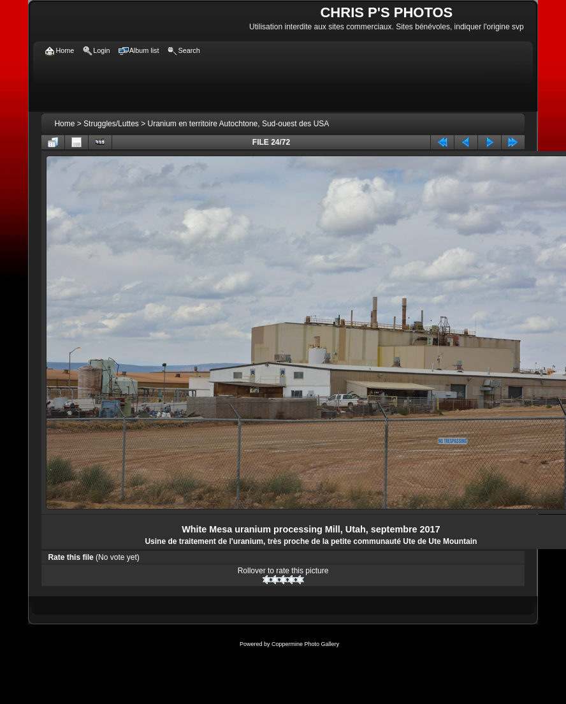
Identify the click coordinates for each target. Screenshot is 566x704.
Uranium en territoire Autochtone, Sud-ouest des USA (239, 123)
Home (64, 123)
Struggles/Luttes (111, 123)
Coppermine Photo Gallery (305, 644)
